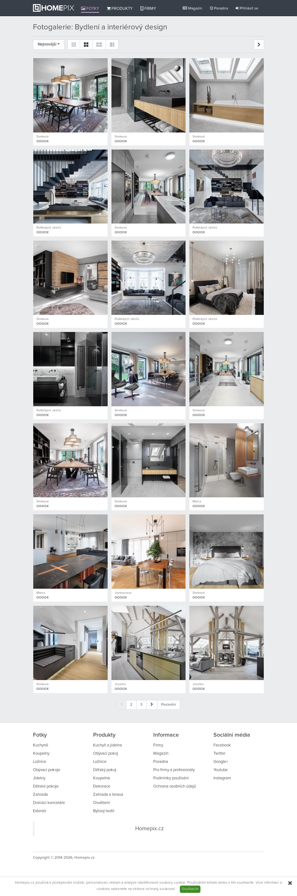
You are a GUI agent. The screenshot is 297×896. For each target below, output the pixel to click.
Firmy (148, 8)
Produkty (120, 8)
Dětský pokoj (104, 770)
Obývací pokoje (46, 770)
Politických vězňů (48, 227)
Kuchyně (40, 745)
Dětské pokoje (46, 786)
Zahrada (40, 795)
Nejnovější (49, 44)
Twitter (219, 754)
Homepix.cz (149, 829)
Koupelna (101, 778)
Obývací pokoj (105, 754)
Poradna (219, 8)
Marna (197, 501)
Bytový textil (103, 811)
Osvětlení (101, 803)
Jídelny (39, 778)
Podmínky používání (171, 778)
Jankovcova (123, 592)
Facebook (222, 745)
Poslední (168, 705)
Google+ (220, 762)
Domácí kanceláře (49, 803)
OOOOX (42, 141)
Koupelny (41, 754)
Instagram (222, 778)
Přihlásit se (247, 8)
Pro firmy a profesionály (174, 770)
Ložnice (39, 762)
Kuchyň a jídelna (107, 745)
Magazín (192, 8)
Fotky (90, 8)
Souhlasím (190, 889)
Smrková (42, 136)
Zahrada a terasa (108, 795)
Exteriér (39, 811)
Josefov (120, 684)
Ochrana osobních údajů (174, 786)
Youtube (220, 770)
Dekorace (101, 786)
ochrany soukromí (160, 889)
